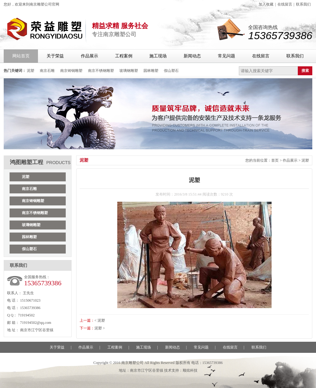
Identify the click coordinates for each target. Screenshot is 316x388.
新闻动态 (192, 56)
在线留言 (284, 4)
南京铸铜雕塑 (71, 70)
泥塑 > (99, 328)
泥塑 (30, 70)
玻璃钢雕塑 (128, 70)
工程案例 (123, 56)
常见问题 (226, 56)
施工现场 (158, 56)
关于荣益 (55, 56)
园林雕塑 (150, 70)
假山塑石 (171, 70)
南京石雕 (47, 70)
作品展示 (89, 56)
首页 (275, 160)
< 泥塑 (99, 320)
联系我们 (303, 4)
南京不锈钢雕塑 (101, 70)
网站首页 (21, 56)
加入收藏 (266, 4)
